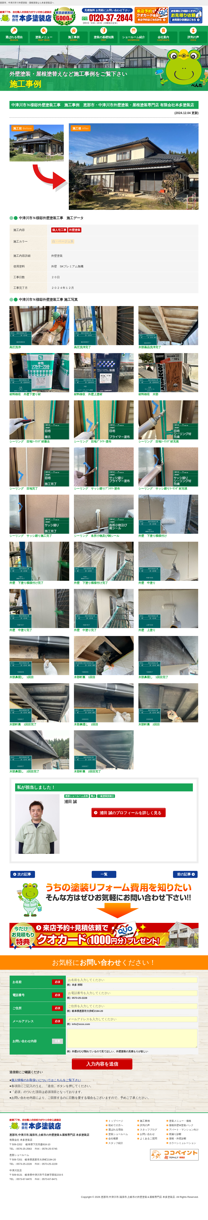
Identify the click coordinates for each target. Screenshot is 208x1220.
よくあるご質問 (148, 1138)
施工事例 (74, 38)
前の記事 (184, 874)
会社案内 (163, 38)
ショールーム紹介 (133, 38)
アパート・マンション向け (184, 1129)
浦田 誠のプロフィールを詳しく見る (130, 813)
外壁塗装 (74, 229)
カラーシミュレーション (182, 1143)
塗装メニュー (44, 38)
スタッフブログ (148, 1129)
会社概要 (113, 1138)
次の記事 (24, 874)
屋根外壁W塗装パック (181, 1125)
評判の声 (193, 38)
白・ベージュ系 (62, 241)
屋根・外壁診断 (177, 1138)
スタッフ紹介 (115, 1143)
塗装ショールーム (118, 1134)
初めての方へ (115, 1125)
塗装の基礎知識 (104, 38)
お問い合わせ (147, 1134)
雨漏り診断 (175, 1134)
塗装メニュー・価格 (180, 1120)
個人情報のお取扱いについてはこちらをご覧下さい (46, 1080)
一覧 (104, 874)
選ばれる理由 (14, 38)
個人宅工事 (59, 229)
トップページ (115, 1120)
